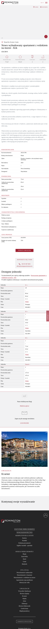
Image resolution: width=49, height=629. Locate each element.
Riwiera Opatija (24, 593)
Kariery (24, 538)
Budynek (24, 564)
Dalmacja (24, 603)
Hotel (24, 559)
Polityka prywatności (24, 543)
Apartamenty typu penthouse (24, 580)
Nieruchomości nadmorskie (24, 572)
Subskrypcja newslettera (24, 621)
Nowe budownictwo (24, 532)
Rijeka (24, 598)
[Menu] (46, 2)
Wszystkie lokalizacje (24, 591)
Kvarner (24, 596)
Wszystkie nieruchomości (24, 529)
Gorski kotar (24, 608)
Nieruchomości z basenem (24, 575)
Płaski (24, 554)
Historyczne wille (24, 582)
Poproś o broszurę (24, 250)
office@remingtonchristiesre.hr (24, 266)
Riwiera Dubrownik (24, 606)
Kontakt (24, 540)
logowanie (24, 423)
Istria (24, 601)
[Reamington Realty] (10, 521)
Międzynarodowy (24, 611)
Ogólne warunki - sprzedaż (24, 545)
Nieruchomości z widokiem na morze (24, 577)
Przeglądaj (24, 406)
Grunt (24, 561)
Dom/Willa (24, 556)
